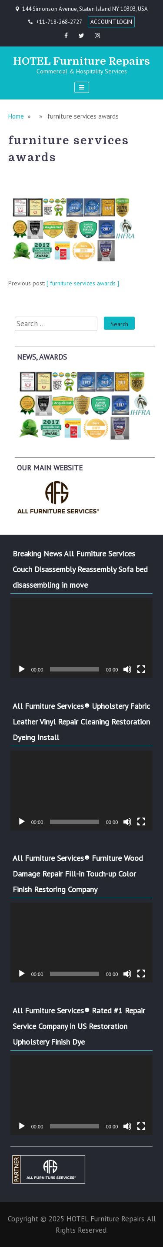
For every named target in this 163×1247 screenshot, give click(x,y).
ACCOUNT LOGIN (111, 22)
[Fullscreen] (141, 669)
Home (16, 116)
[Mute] (127, 669)
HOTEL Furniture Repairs (81, 61)
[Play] (21, 669)
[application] (81, 638)
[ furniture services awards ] (83, 283)
